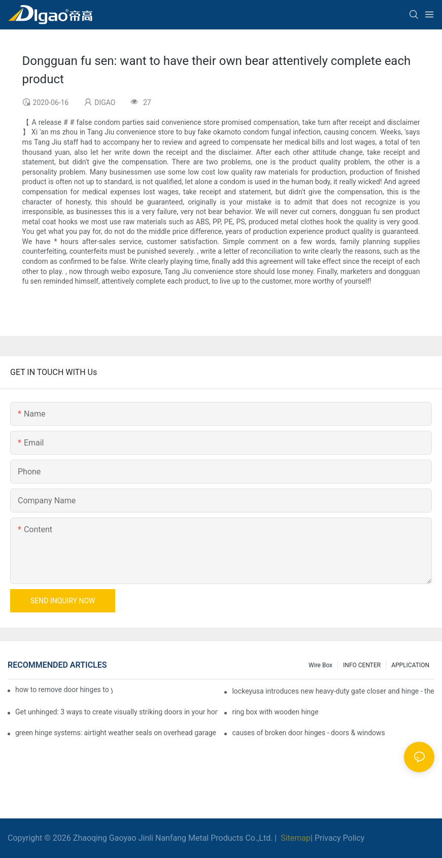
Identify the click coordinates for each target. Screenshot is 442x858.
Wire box (320, 665)
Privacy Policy (340, 838)
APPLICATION (410, 665)
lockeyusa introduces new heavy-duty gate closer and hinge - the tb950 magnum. (333, 691)
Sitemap (295, 838)
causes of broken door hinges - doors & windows (308, 733)
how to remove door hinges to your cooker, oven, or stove (64, 689)
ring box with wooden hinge (275, 712)
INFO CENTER (362, 665)
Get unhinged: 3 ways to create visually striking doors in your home (116, 712)
